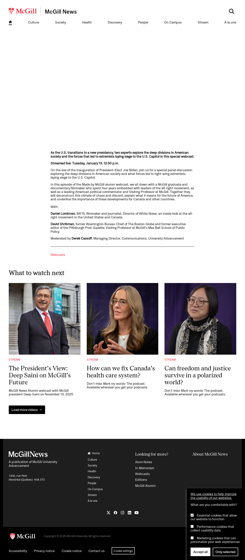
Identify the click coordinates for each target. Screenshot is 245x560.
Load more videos (26, 410)
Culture (33, 22)
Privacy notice (44, 551)
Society (60, 22)
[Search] (231, 11)
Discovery (115, 22)
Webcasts (58, 255)
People (143, 22)
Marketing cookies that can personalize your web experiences (215, 540)
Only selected (225, 552)
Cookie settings (123, 550)
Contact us (96, 551)
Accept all (200, 552)
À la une (230, 22)
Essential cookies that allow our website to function (214, 517)
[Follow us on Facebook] (115, 513)
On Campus (173, 22)
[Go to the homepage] (10, 22)
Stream (203, 22)
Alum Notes (143, 462)
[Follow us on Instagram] (122, 513)
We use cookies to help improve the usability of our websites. (213, 496)
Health (87, 22)
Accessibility (18, 551)
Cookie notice (71, 551)
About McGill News (210, 454)
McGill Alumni (145, 486)
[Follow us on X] (108, 513)
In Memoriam (144, 468)
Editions (141, 480)
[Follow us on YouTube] (136, 513)
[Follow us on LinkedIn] (129, 513)
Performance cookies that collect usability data (212, 528)
